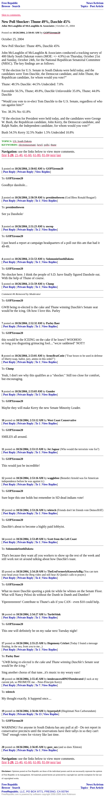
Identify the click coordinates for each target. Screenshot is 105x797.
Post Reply (9, 171)
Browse (6, 6)
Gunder (50, 391)
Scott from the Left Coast (62, 539)
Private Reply (25, 171)
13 (3, 510)
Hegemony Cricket (58, 643)
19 (3, 711)
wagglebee (53, 478)
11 (3, 449)
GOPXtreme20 (54, 168)
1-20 (10, 155)
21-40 (18, 155)
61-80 (36, 155)
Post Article (96, 6)
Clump (50, 283)
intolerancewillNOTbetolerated (65, 678)
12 (3, 478)
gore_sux (52, 747)
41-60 (27, 155)
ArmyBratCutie (55, 355)
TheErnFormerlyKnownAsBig (65, 571)
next (53, 155)
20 (3, 747)
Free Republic (10, 3)
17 (3, 643)
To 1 (37, 200)
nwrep (49, 226)
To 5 (37, 394)
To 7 (37, 685)
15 (3, 571)
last (58, 155)
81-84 (45, 155)
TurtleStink (54, 614)
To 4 (37, 577)
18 (3, 678)
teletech (51, 510)
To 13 (38, 714)
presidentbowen (55, 197)
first (4, 155)
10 (3, 420)
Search (16, 6)
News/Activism (94, 3)
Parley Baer (53, 323)
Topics (84, 6)
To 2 (37, 229)
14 (3, 539)
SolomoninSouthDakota (60, 258)
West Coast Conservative (61, 420)
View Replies (42, 171)
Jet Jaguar (53, 449)
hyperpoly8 (53, 711)
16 (3, 614)
